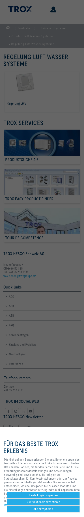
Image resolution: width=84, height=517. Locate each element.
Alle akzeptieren (43, 509)
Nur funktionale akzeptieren (43, 502)
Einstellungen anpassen (43, 495)
